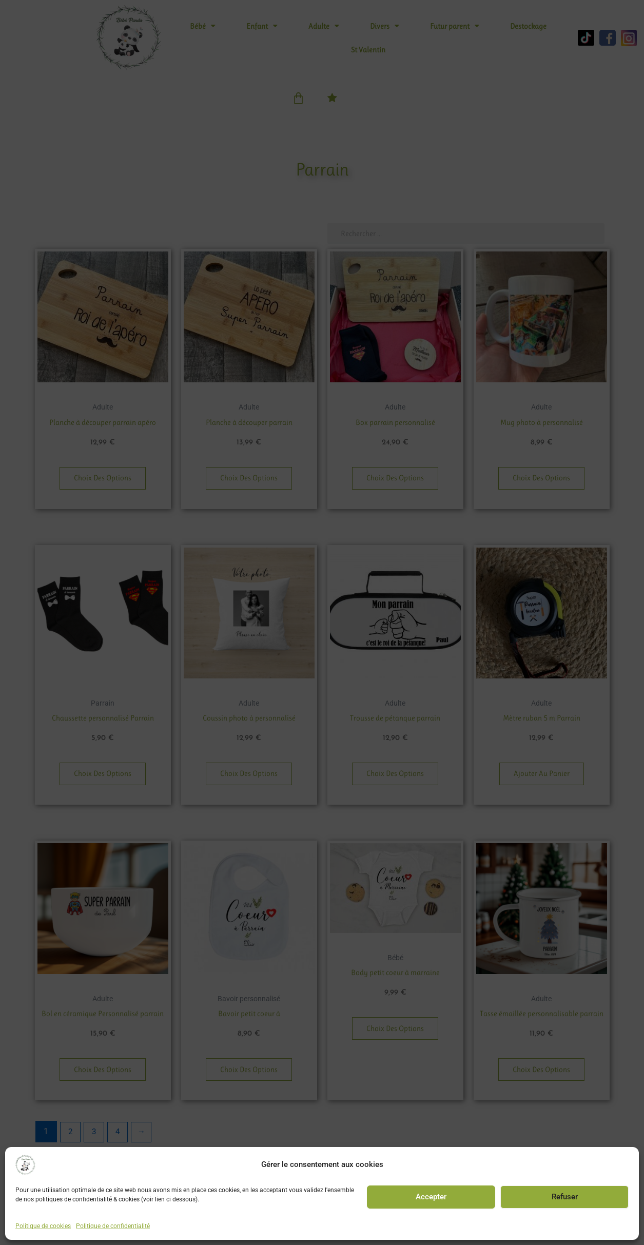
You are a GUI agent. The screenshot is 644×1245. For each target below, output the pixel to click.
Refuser (565, 1196)
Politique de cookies (43, 1226)
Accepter (431, 1196)
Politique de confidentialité (113, 1226)
